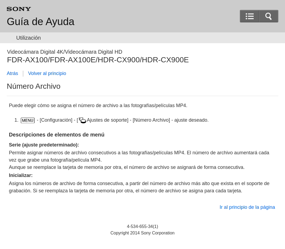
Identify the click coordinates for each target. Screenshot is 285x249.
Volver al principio (47, 73)
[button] (268, 16)
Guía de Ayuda (40, 21)
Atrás (12, 73)
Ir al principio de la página (247, 207)
